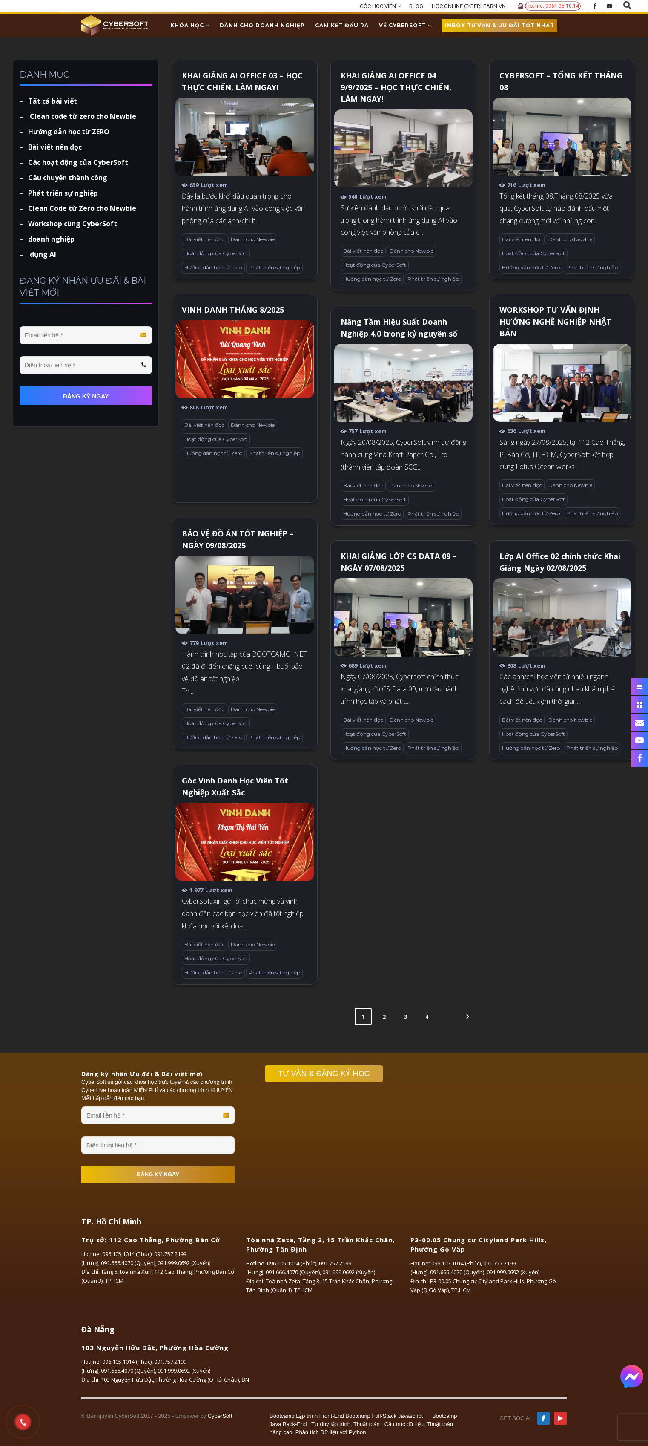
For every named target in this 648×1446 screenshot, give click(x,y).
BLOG (416, 6)
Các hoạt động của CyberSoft (78, 162)
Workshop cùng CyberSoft (72, 223)
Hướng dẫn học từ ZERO (68, 131)
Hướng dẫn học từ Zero (213, 267)
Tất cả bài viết (52, 101)
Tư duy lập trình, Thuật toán (345, 1424)
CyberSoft (220, 1416)
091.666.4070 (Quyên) (128, 1263)
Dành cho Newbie (253, 239)
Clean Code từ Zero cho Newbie (82, 208)
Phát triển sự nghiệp (274, 267)
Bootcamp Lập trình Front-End (307, 1416)
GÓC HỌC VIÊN (380, 6)
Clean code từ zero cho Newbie (82, 116)
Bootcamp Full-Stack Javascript (384, 1416)
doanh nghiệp (51, 239)
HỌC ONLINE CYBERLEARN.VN (469, 6)
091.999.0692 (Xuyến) (184, 1263)
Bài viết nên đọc (204, 239)
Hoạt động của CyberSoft (215, 253)
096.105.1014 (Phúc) (127, 1254)
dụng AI (42, 254)
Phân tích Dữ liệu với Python (330, 1432)
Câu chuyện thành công (67, 177)
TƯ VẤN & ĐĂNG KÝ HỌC (328, 1073)
